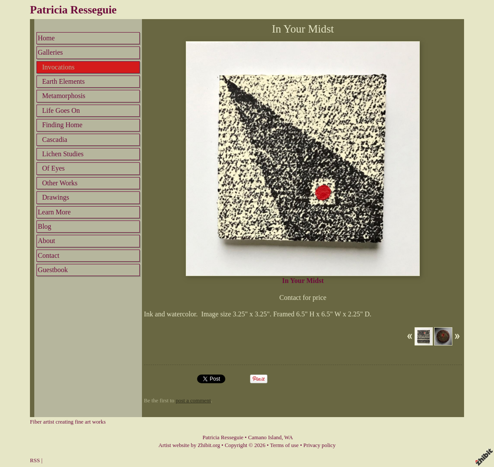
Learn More (54, 212)
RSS (35, 460)
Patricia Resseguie (73, 9)
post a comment (193, 401)
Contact (48, 255)
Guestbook (53, 269)
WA (288, 437)
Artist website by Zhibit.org (189, 445)
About (46, 240)
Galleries (50, 52)
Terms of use (284, 445)
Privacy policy (319, 445)
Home (46, 38)
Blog (44, 226)
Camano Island (265, 437)
